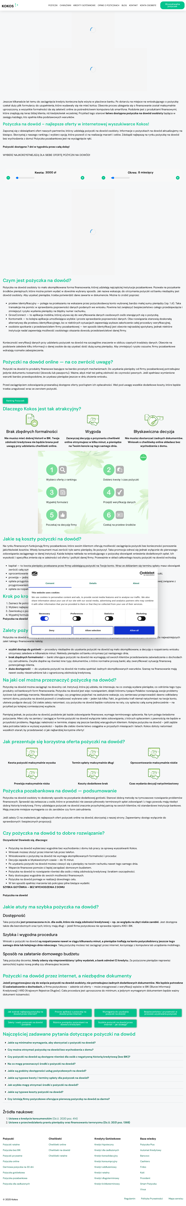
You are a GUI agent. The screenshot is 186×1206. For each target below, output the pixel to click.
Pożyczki (52, 5)
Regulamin (129, 1198)
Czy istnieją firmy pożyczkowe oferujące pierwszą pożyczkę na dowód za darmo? (59, 1099)
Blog (124, 5)
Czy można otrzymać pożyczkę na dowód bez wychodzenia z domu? (51, 1049)
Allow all (134, 630)
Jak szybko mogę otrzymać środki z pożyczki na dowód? (43, 1085)
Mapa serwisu (176, 1198)
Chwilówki (65, 5)
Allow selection (93, 630)
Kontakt (133, 5)
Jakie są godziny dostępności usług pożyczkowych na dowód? (47, 1071)
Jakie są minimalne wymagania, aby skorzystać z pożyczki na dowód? (52, 1042)
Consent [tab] (50, 583)
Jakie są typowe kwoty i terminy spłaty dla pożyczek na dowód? (48, 1078)
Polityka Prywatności (152, 1198)
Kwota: (39, 172)
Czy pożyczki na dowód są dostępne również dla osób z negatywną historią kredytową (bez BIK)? (69, 1056)
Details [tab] (93, 583)
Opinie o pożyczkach (108, 5)
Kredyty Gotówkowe (84, 5)
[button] (93, 1042)
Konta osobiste (148, 5)
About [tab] (136, 583)
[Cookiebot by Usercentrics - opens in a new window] (141, 574)
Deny (51, 630)
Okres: (132, 172)
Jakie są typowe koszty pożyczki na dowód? (35, 1092)
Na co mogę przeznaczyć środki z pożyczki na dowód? (42, 1064)
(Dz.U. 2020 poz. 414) (43, 1118)
